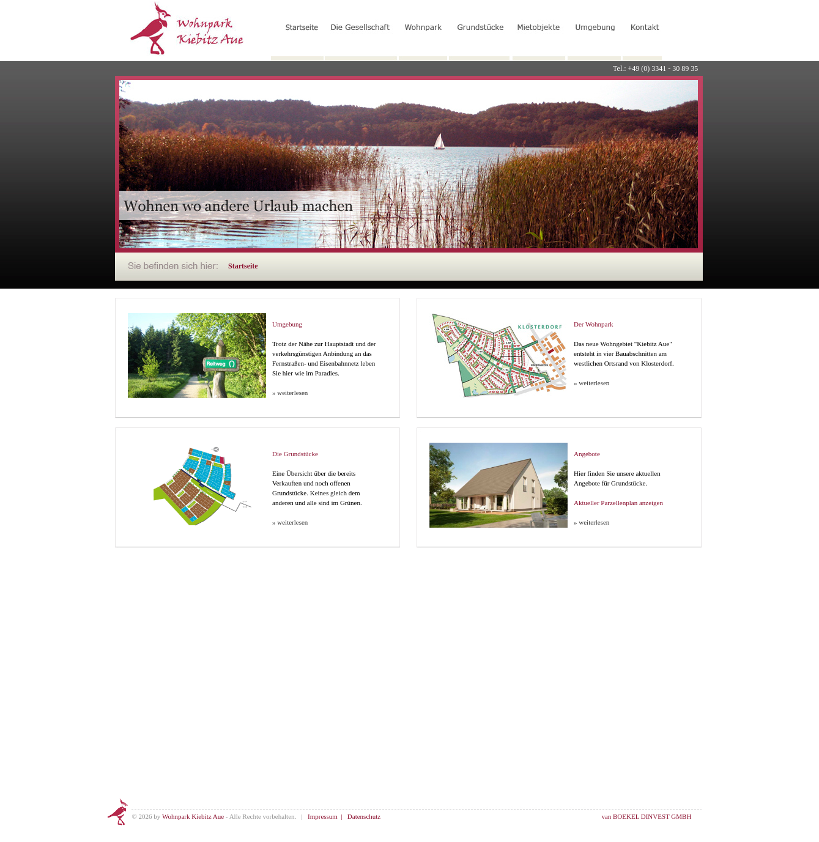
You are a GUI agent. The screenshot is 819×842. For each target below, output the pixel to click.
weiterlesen (292, 392)
